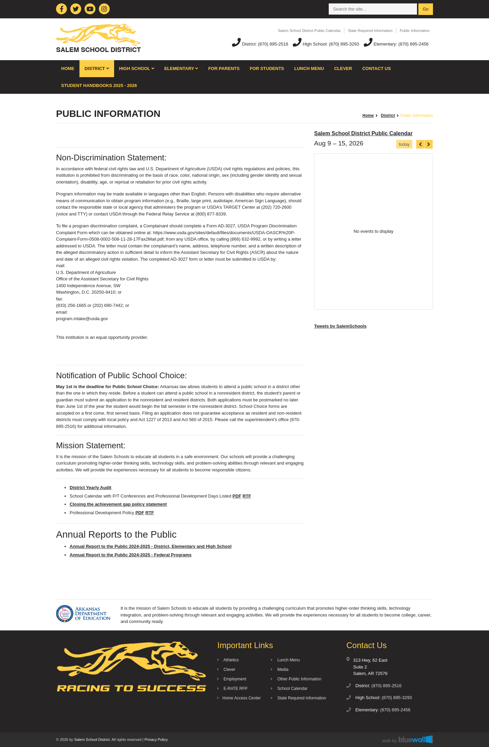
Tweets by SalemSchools (340, 326)
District (97, 68)
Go (426, 9)
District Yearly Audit (90, 487)
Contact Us (376, 68)
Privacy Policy (155, 739)
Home (67, 68)
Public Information (415, 31)
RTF (246, 496)
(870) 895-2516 (273, 44)
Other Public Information (296, 679)
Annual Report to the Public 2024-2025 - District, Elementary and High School (151, 546)
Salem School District (92, 739)
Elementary (181, 68)
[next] (428, 144)
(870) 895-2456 (413, 44)
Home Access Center (239, 698)
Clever (343, 68)
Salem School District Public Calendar (309, 31)
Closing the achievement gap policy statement (118, 504)
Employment (231, 679)
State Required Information (370, 31)
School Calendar (289, 688)
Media (279, 669)
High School (136, 68)
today (404, 144)
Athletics (228, 660)
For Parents (223, 68)
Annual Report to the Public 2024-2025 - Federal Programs (131, 554)
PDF (237, 496)
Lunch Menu (309, 68)
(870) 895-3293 (344, 44)
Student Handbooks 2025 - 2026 (99, 85)
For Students (267, 68)
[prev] (420, 144)
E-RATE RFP (232, 688)
